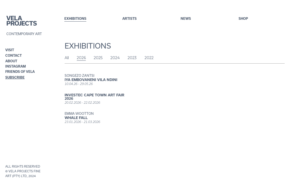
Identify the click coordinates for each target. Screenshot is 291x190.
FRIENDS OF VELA (15, 71)
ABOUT (11, 61)
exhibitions (75, 18)
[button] (11, 50)
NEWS (186, 18)
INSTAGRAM (15, 66)
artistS (129, 18)
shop (243, 18)
